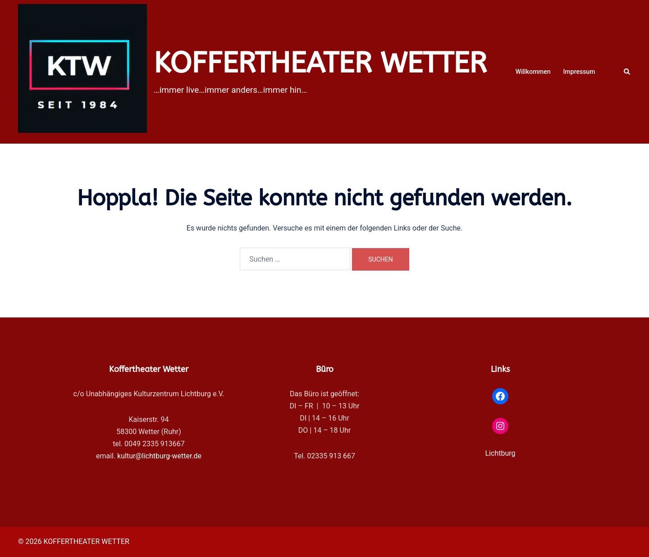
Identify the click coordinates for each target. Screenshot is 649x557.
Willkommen (533, 71)
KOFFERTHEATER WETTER (320, 63)
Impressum (579, 71)
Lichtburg (500, 453)
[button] (627, 71)
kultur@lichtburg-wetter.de (159, 456)
